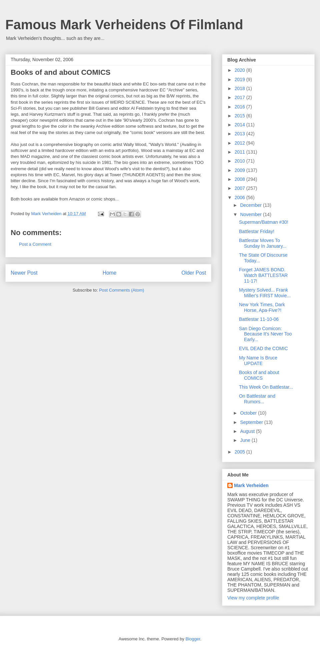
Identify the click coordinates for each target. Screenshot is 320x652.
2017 (240, 97)
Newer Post (24, 273)
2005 (240, 452)
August (248, 431)
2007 (240, 188)
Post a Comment (35, 244)
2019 (240, 79)
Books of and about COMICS (259, 375)
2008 (240, 179)
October (249, 413)
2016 (240, 106)
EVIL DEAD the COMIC (263, 348)
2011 (240, 152)
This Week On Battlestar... (266, 387)
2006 (240, 197)
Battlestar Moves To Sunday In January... (262, 243)
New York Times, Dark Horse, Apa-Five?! (262, 307)
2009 (240, 170)
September (252, 422)
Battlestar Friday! (256, 231)
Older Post (193, 273)
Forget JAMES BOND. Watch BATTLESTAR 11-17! (263, 275)
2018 (240, 88)
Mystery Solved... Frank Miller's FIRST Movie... (265, 292)
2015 (240, 115)
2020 (240, 70)
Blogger (192, 638)
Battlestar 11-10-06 (259, 319)
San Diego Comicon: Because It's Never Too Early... (265, 334)
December (251, 205)
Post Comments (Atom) (121, 290)
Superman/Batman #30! (263, 222)
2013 (240, 133)
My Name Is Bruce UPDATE (258, 360)
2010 (240, 161)
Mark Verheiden (251, 485)
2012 (240, 143)
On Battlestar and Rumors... (257, 398)
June (245, 440)
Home (110, 273)
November (251, 214)
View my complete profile (253, 597)
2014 (240, 124)
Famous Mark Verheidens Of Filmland (124, 24)
